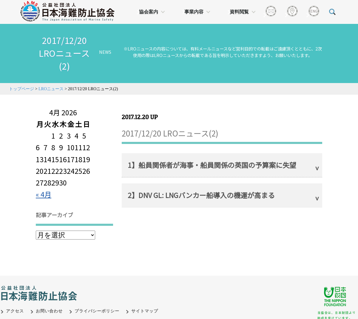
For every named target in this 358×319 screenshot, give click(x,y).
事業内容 (193, 11)
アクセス (15, 311)
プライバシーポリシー (97, 311)
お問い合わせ (49, 311)
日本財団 (125, 287)
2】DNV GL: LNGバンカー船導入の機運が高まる (201, 195)
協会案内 (148, 11)
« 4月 (43, 194)
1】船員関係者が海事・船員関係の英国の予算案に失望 (212, 165)
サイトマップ (144, 311)
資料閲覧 (239, 11)
